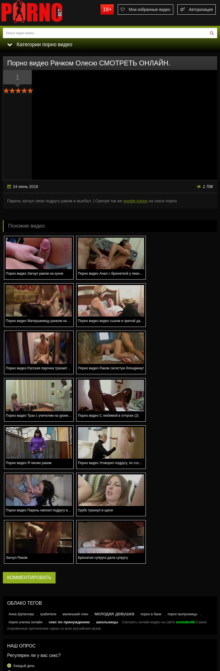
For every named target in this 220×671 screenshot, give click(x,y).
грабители (48, 519)
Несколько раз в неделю (32, 578)
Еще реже (21, 599)
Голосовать (110, 610)
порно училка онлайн (25, 527)
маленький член (75, 519)
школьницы (107, 527)
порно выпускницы (182, 519)
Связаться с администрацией (29, 643)
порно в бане (150, 519)
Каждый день (24, 571)
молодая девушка (114, 519)
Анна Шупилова (21, 519)
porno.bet (43, 13)
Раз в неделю (24, 585)
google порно (135, 201)
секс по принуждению (69, 527)
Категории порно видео (39, 44)
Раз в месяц (23, 592)
